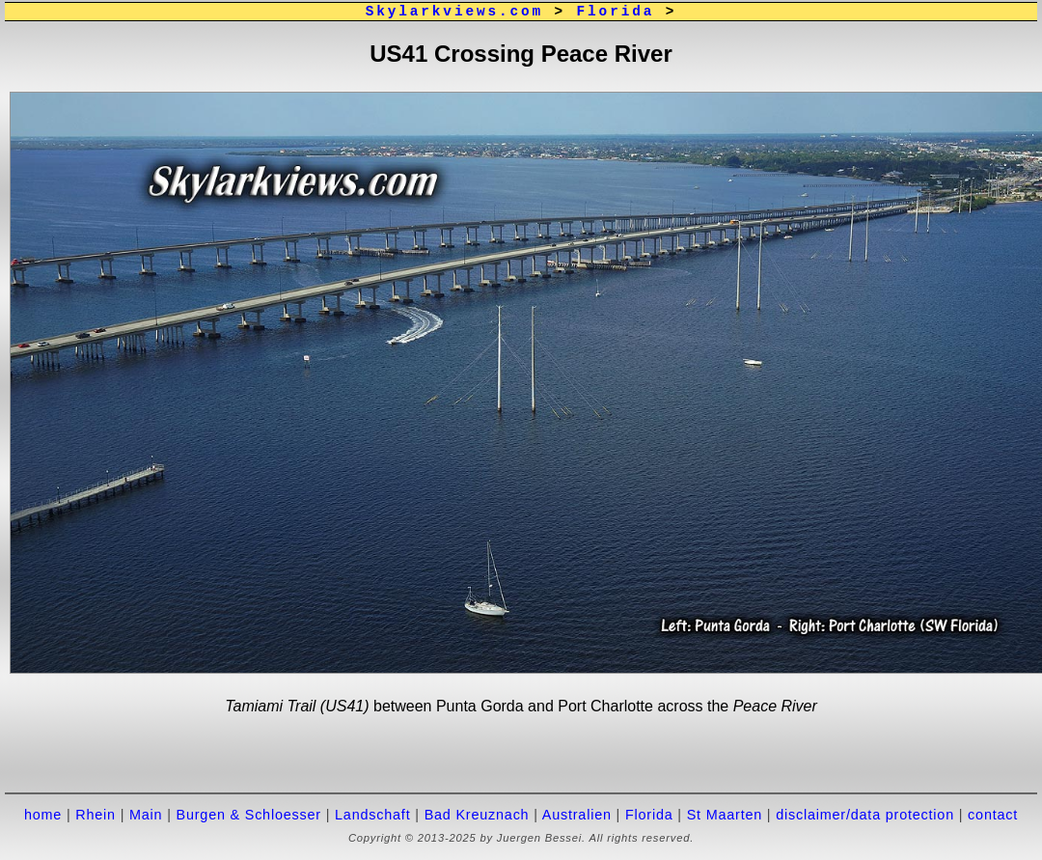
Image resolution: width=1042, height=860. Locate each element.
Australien (577, 814)
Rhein (95, 814)
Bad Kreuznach (477, 814)
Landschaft (372, 814)
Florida (616, 11)
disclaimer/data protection (865, 814)
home (43, 814)
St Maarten (724, 814)
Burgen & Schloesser (249, 814)
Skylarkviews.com (454, 11)
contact (993, 814)
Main (145, 814)
